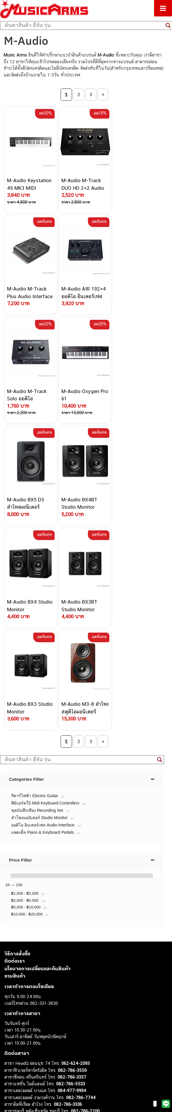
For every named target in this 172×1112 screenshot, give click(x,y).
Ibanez (11, 1075)
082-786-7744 (81, 892)
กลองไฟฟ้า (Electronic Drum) (31, 1042)
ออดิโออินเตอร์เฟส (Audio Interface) (38, 1049)
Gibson (11, 1069)
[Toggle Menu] (163, 8)
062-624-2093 (75, 858)
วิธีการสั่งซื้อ (17, 748)
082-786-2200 (85, 905)
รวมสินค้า (14, 771)
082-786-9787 (71, 926)
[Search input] (84, 25)
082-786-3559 (72, 865)
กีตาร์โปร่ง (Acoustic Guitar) (31, 1016)
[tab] (81, 574)
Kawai (10, 1082)
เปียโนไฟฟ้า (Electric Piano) (30, 1029)
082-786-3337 (72, 872)
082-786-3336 (68, 899)
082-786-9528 (57, 919)
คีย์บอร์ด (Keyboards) (24, 1022)
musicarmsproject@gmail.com (46, 999)
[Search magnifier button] (160, 555)
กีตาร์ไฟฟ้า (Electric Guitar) (29, 1009)
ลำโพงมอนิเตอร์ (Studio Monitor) (35, 1055)
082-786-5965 (84, 939)
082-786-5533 (70, 878)
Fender (11, 1062)
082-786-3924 (54, 913)
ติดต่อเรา (14, 756)
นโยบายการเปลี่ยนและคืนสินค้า (37, 763)
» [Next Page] (103, 94)
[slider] (8, 671)
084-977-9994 (72, 885)
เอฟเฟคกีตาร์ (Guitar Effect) (30, 1036)
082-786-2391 (83, 946)
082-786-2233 (91, 932)
